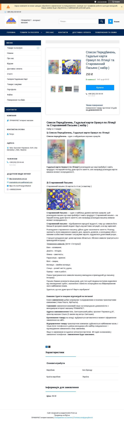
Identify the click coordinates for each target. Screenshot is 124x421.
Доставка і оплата (81, 32)
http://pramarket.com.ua (18, 179)
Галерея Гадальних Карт (17, 79)
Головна (11, 32)
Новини (10, 53)
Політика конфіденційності (83, 417)
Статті (9, 74)
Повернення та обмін (106, 32)
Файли (10, 95)
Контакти (63, 32)
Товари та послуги (29, 32)
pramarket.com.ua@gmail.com (20, 182)
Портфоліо (11, 90)
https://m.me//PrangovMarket (20, 186)
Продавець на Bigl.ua (62, 415)
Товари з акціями (14, 84)
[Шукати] (102, 21)
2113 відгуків (102, 2)
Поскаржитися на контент (63, 417)
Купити (100, 87)
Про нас (50, 32)
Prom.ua (74, 413)
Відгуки (10, 64)
